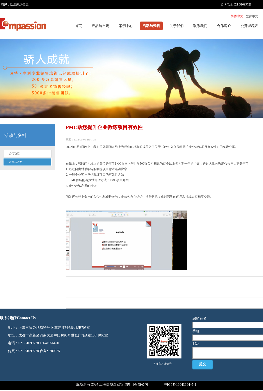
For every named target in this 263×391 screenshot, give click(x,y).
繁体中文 (252, 16)
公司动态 (14, 153)
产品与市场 (100, 26)
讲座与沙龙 (15, 162)
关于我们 (177, 26)
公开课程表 (249, 26)
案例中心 (126, 26)
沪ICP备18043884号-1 (179, 384)
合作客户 (224, 26)
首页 (78, 26)
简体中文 (237, 16)
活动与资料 (151, 26)
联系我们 (200, 26)
